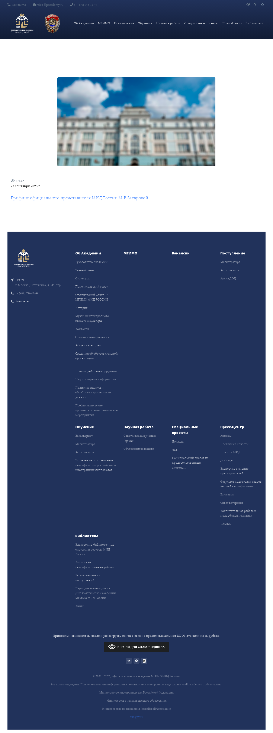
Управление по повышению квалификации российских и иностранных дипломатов (95, 465)
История (81, 308)
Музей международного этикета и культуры (92, 318)
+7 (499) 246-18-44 (83, 5)
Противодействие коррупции (96, 371)
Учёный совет (84, 270)
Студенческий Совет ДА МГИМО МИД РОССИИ (92, 297)
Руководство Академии (91, 262)
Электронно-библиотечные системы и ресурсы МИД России (94, 549)
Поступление (124, 23)
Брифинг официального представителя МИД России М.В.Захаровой (79, 198)
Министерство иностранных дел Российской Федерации (136, 692)
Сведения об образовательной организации (96, 355)
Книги (79, 606)
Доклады (178, 441)
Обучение (145, 23)
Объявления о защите (138, 449)
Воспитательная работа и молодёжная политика (238, 513)
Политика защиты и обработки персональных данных (93, 392)
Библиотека (254, 23)
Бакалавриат (84, 436)
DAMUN (225, 524)
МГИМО (104, 23)
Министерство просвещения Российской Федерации (136, 709)
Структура (82, 278)
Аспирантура (229, 270)
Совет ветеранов (231, 503)
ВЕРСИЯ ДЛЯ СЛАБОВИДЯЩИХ (136, 646)
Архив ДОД (228, 278)
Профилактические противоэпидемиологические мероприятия (96, 410)
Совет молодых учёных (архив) (139, 438)
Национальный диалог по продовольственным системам (190, 463)
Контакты (16, 5)
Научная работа (168, 23)
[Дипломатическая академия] (21, 23)
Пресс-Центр (232, 23)
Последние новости (234, 444)
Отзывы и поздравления (92, 337)
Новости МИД (230, 452)
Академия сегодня (88, 345)
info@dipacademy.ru (48, 5)
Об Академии (84, 23)
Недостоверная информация (95, 379)
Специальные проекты (201, 23)
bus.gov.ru (136, 717)
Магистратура (230, 262)
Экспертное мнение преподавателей (234, 470)
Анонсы (225, 436)
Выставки (227, 494)
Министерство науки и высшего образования (137, 700)
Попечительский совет (91, 286)
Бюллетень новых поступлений (87, 577)
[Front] (23, 258)
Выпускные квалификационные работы (94, 564)
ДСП (175, 450)
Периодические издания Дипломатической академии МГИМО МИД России (95, 593)
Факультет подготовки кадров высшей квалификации (240, 483)
